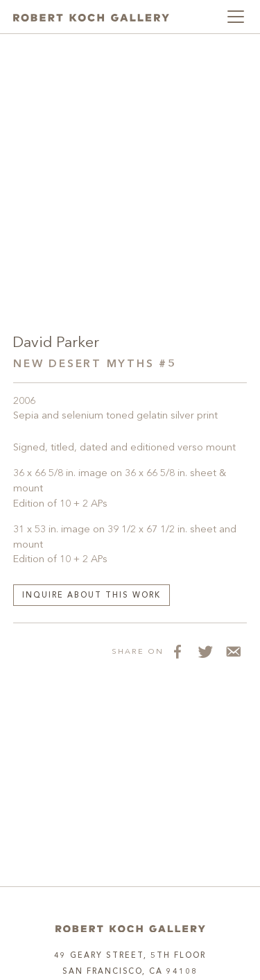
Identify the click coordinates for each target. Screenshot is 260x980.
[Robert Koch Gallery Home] (91, 16)
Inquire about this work (91, 596)
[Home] (130, 928)
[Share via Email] (233, 651)
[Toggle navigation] (236, 17)
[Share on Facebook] (177, 651)
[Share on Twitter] (205, 651)
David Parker (55, 343)
